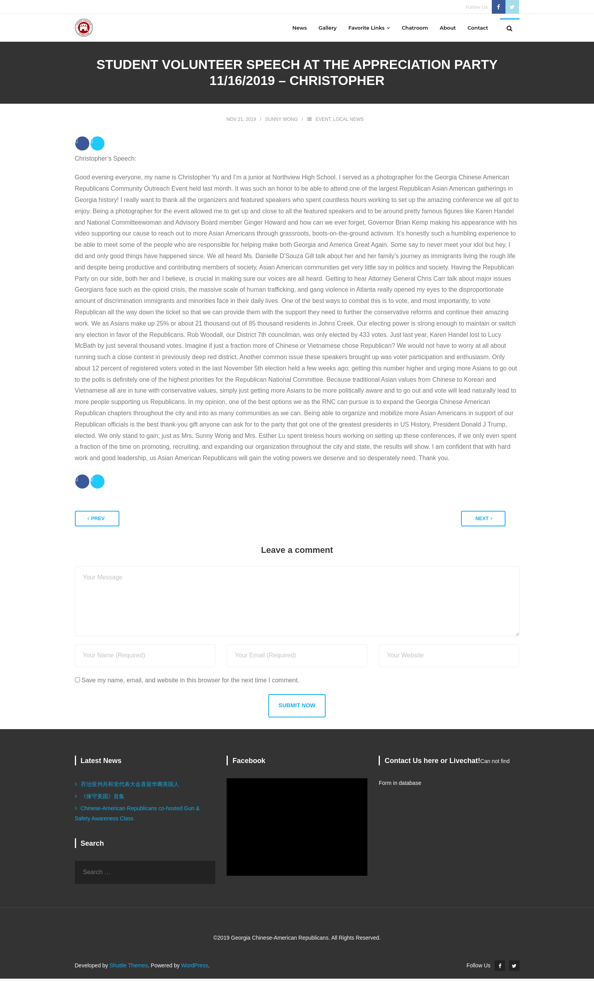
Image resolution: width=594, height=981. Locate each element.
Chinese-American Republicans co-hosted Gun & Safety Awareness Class (137, 815)
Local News (348, 121)
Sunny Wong (281, 121)
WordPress (194, 968)
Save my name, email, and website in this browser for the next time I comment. (190, 682)
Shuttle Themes (129, 968)
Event (323, 121)
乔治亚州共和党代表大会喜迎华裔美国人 (130, 786)
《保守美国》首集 (102, 798)
